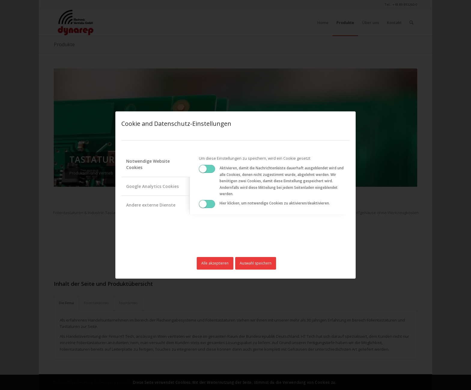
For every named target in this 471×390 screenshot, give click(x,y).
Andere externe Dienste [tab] (150, 205)
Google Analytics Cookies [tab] (152, 186)
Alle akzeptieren (215, 263)
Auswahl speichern (256, 263)
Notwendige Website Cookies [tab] (148, 164)
